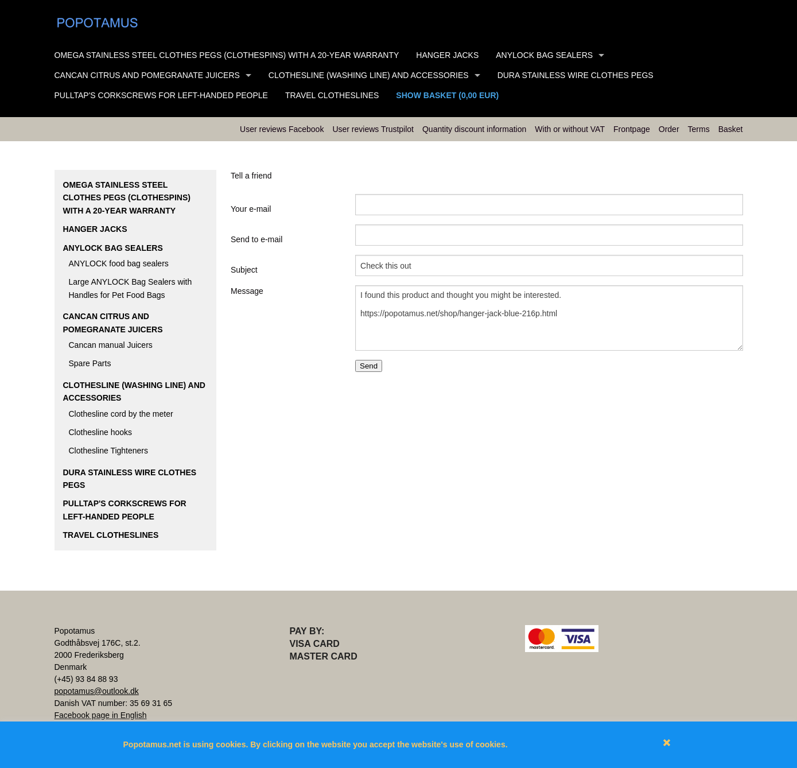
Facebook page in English (101, 715)
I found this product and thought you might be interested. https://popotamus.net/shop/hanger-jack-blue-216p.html (548, 318)
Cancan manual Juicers (111, 345)
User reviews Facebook (282, 129)
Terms (699, 129)
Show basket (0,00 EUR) (447, 95)
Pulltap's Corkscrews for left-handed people (161, 95)
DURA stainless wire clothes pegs (575, 75)
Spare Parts (90, 363)
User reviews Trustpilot (373, 129)
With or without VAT (570, 129)
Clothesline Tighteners (109, 450)
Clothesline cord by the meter (121, 413)
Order (669, 129)
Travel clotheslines (332, 95)
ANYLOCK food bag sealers (119, 263)
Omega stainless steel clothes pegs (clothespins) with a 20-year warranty (227, 55)
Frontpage (631, 129)
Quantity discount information (474, 129)
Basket (730, 129)
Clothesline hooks (101, 432)
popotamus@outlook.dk (97, 691)
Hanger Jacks (447, 55)
